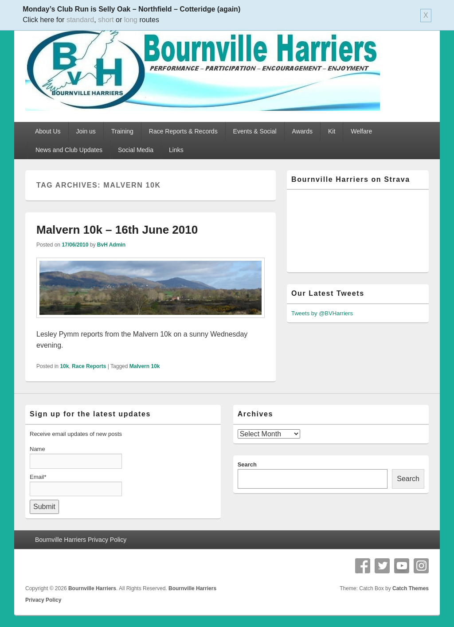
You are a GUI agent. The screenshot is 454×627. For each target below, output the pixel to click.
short (106, 20)
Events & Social (255, 131)
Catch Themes (410, 588)
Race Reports (89, 366)
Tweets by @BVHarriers (322, 313)
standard (80, 20)
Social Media (135, 149)
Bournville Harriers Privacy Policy (80, 539)
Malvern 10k (144, 366)
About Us (48, 131)
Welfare (361, 131)
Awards (302, 131)
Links (176, 149)
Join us (86, 131)
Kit (331, 131)
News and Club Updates (68, 149)
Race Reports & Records (183, 131)
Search (247, 464)
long (130, 20)
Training (122, 131)
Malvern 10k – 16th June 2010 (117, 229)
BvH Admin (111, 245)
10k (64, 366)
